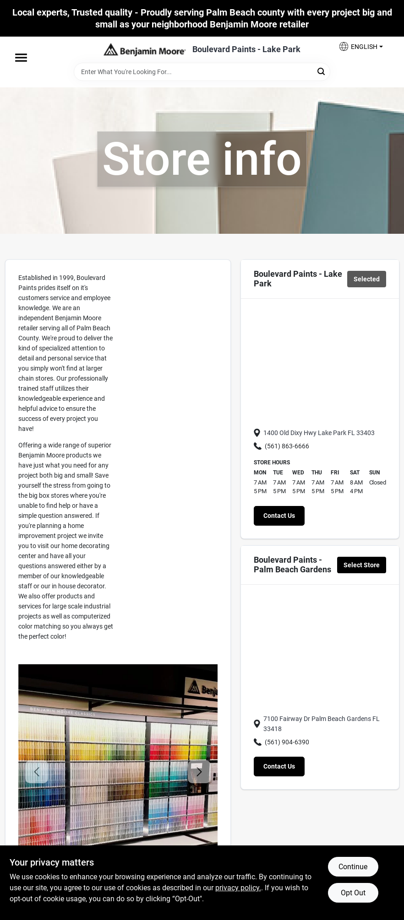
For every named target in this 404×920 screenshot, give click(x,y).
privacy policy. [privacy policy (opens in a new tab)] (238, 887)
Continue (352, 866)
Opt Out (353, 892)
